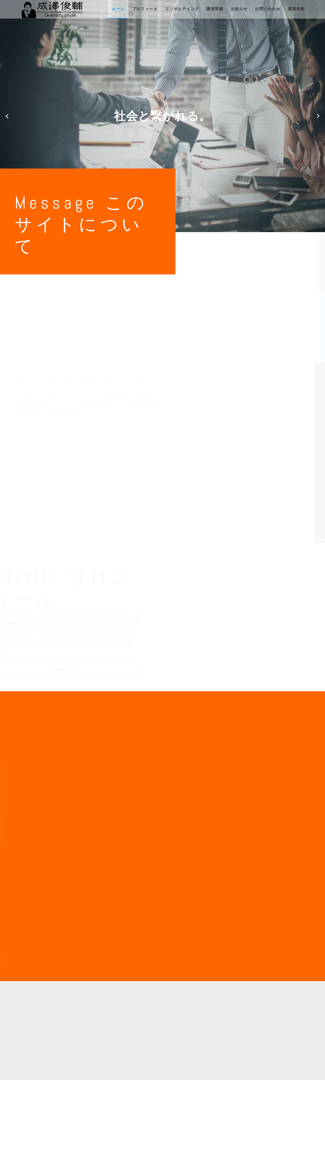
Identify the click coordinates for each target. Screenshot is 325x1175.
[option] (162, 116)
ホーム (118, 9)
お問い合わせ (268, 9)
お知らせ (239, 9)
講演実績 (214, 9)
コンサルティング (182, 9)
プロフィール (145, 9)
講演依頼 (296, 9)
